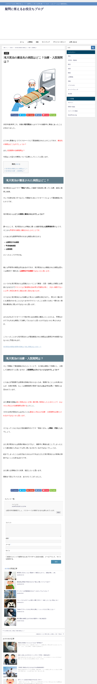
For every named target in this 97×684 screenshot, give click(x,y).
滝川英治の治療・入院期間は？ (15, 171)
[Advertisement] (48, 26)
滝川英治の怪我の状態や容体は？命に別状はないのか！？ (24, 347)
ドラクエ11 (71, 85)
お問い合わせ (73, 42)
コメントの (73, 111)
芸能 (37, 42)
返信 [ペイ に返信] (58, 512)
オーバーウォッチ (73, 89)
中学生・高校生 (72, 60)
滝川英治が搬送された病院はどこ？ (17, 168)
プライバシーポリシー (59, 42)
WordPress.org (72, 115)
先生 (69, 56)
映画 (69, 72)
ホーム (22, 42)
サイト (8, 553)
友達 (69, 68)
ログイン (70, 102)
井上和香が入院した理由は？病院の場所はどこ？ (21, 606)
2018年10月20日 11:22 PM (19, 506)
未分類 (7, 53)
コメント (9, 522)
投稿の (71, 106)
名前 (8, 540)
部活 (69, 64)
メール (8, 546)
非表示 (19, 164)
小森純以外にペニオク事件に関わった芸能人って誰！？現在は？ (40, 612)
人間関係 (29, 42)
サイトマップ (46, 42)
